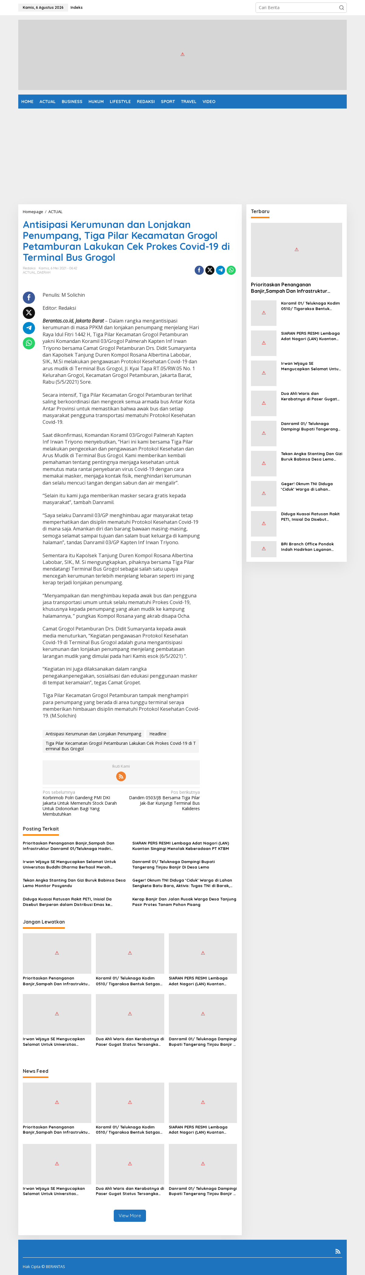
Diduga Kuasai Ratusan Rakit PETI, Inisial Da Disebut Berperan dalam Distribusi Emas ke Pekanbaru (67, 902)
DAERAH (43, 272)
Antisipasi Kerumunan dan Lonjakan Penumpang (93, 734)
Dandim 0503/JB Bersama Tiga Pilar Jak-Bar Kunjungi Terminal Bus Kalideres (162, 801)
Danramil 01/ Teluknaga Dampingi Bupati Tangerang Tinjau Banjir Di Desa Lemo (173, 864)
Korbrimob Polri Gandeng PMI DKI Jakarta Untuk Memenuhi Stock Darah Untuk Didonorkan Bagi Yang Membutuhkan (80, 803)
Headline (157, 734)
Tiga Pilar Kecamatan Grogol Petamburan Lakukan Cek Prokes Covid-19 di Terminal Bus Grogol (121, 746)
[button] (341, 7)
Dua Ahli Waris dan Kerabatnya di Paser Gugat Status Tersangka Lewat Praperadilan (130, 1041)
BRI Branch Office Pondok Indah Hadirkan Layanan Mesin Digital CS (307, 546)
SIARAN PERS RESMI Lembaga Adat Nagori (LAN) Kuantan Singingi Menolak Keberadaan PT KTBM (180, 846)
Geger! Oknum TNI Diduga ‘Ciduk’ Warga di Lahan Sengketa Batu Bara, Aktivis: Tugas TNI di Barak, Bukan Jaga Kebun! (182, 883)
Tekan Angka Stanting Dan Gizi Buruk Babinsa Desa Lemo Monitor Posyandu (74, 883)
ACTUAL (29, 272)
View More (130, 1215)
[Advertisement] (182, 154)
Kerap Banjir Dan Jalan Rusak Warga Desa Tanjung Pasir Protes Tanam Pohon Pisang (184, 902)
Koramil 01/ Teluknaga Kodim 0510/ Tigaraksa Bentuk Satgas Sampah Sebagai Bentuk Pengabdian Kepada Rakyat (128, 981)
